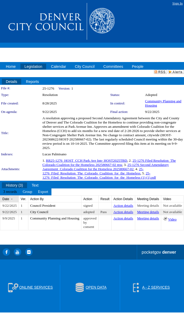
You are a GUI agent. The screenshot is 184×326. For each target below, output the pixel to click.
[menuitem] (10, 192)
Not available (172, 206)
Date (5, 199)
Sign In (177, 3)
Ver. (23, 199)
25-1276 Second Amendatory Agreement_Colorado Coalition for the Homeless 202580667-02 (105, 167)
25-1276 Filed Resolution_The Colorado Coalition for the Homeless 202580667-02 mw (109, 162)
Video (172, 219)
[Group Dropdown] (27, 192)
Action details (123, 206)
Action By (37, 199)
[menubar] (25, 191)
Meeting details (148, 206)
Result (104, 199)
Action (87, 199)
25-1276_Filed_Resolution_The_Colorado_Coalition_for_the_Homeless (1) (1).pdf (99, 175)
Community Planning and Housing (55, 218)
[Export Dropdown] (43, 192)
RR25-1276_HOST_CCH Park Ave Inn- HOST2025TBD (86, 160)
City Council (39, 212)
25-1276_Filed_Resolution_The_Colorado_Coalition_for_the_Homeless (93, 171)
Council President (42, 206)
